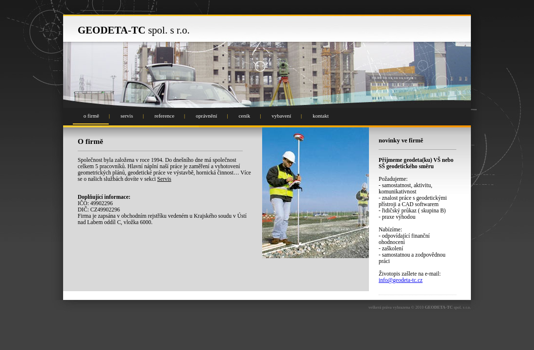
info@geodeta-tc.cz (400, 280)
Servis (164, 179)
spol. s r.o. (134, 30)
